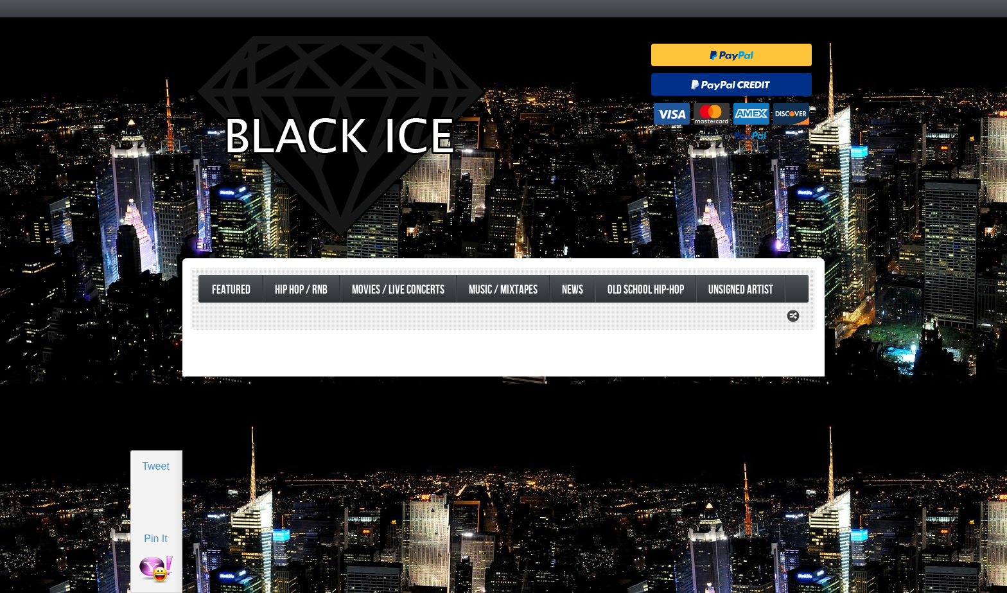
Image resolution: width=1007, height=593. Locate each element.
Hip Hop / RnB (301, 290)
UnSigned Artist (740, 290)
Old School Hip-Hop (646, 290)
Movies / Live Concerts (398, 290)
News (572, 290)
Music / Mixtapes (503, 290)
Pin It (155, 538)
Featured (231, 290)
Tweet (156, 466)
